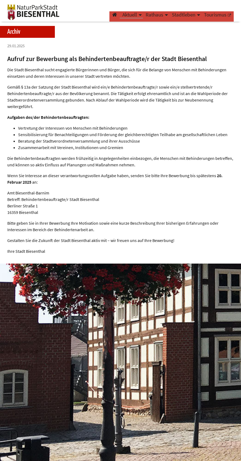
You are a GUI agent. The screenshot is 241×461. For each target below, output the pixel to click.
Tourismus (215, 18)
